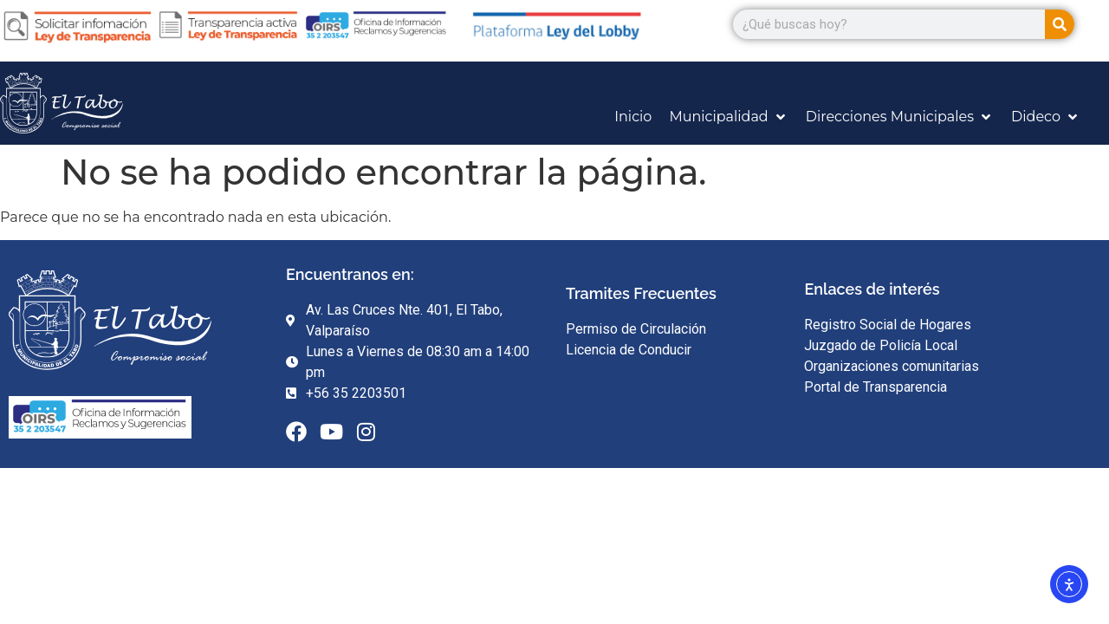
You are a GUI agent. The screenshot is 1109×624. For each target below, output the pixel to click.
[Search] (1059, 24)
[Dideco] (1045, 117)
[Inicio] (633, 117)
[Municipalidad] (728, 117)
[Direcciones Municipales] (899, 117)
